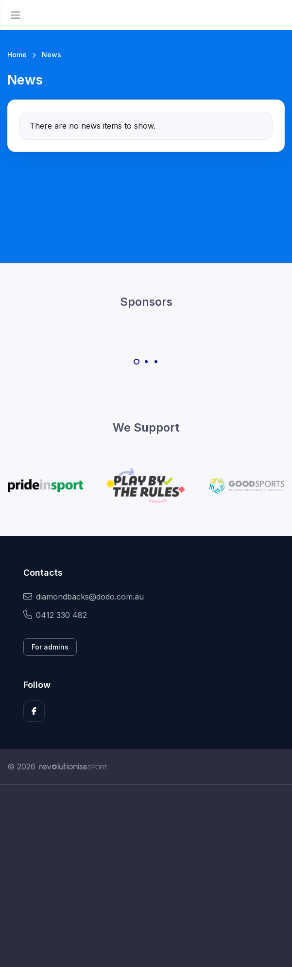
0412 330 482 (55, 615)
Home (17, 54)
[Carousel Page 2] (146, 362)
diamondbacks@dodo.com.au (83, 596)
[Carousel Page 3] (156, 362)
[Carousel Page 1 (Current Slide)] (136, 362)
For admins (50, 647)
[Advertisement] (146, 876)
